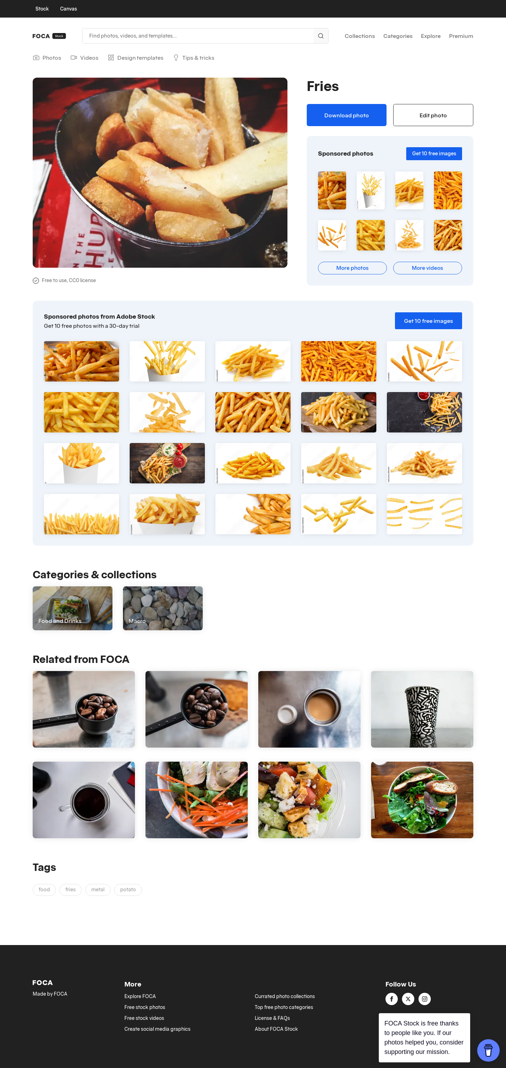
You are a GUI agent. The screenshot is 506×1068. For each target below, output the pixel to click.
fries (70, 889)
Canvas (68, 9)
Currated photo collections (285, 996)
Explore (431, 36)
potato (128, 889)
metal (98, 889)
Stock (42, 9)
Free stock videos (144, 1018)
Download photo (346, 115)
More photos (352, 267)
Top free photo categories (284, 1007)
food (44, 889)
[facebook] (391, 999)
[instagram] (425, 999)
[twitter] (408, 999)
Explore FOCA (140, 996)
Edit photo (433, 115)
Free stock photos (144, 1007)
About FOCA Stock (276, 1029)
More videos (427, 267)
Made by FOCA (50, 994)
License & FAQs (272, 1018)
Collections (360, 36)
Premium (461, 36)
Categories (398, 36)
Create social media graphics (157, 1029)
